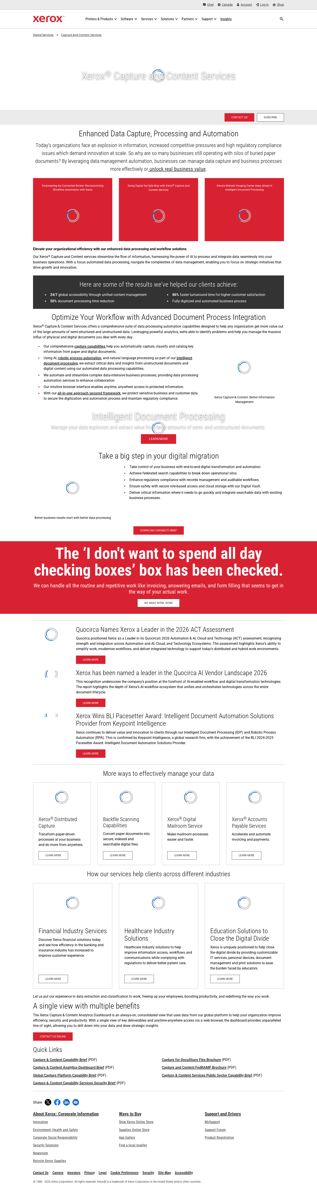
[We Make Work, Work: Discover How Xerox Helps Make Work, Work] (158, 603)
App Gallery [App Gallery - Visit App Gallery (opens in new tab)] (127, 1137)
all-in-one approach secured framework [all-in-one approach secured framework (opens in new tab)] (89, 393)
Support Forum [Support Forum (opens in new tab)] (215, 1130)
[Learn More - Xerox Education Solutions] (244, 936)
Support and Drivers (223, 1114)
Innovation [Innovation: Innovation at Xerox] (40, 1122)
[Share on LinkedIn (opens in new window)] (66, 1102)
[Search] (281, 19)
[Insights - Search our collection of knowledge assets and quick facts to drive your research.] (226, 19)
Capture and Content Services (81, 35)
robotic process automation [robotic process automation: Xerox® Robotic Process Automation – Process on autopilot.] (79, 358)
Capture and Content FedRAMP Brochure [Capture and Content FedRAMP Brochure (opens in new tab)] (194, 1067)
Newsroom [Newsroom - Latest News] (40, 1153)
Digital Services (43, 35)
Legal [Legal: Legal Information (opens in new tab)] (103, 1173)
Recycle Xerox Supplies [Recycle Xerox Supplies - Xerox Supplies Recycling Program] (49, 1161)
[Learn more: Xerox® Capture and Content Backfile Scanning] (126, 824)
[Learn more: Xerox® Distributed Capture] (62, 824)
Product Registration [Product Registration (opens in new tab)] (219, 1137)
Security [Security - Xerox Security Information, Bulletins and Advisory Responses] (148, 1173)
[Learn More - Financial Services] (72, 936)
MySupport (212, 1122)
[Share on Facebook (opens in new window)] (57, 1102)
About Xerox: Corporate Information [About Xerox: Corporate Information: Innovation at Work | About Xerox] (66, 1114)
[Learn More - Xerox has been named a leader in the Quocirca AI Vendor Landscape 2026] (90, 703)
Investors (73, 1173)
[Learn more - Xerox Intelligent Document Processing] (158, 428)
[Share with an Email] (75, 1102)
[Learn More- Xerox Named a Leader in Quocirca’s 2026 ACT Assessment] (90, 660)
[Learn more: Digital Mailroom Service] (190, 824)
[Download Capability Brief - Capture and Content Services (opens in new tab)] (158, 530)
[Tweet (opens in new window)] (48, 1102)
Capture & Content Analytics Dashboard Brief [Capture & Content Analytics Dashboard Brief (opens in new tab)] (68, 1067)
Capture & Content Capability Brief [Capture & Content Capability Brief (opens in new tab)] (60, 1060)
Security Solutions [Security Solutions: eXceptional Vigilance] (46, 1145)
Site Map (164, 1173)
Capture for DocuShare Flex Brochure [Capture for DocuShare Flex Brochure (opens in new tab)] (191, 1060)
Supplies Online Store (134, 1130)
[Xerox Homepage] (49, 19)
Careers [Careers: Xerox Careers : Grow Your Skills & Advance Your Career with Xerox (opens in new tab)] (57, 1173)
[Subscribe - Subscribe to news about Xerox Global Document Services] (270, 117)
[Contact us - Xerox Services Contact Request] (239, 117)
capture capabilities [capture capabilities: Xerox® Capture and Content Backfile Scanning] (89, 346)
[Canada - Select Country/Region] (225, 4)
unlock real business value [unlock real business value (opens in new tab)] (177, 169)
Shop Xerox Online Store (136, 1122)
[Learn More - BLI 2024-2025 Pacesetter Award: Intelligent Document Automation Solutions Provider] (90, 753)
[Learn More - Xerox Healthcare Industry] (158, 936)
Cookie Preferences (124, 1173)
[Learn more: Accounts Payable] (255, 824)
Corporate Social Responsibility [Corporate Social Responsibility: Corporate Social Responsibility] (55, 1137)
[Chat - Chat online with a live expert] (208, 4)
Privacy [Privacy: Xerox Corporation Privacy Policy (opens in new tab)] (89, 1173)
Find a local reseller (133, 1145)
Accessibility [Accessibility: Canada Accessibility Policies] (184, 1173)
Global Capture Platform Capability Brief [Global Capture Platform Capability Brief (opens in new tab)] (64, 1075)
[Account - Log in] (244, 4)
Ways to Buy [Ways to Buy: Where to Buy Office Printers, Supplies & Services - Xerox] (130, 1114)
